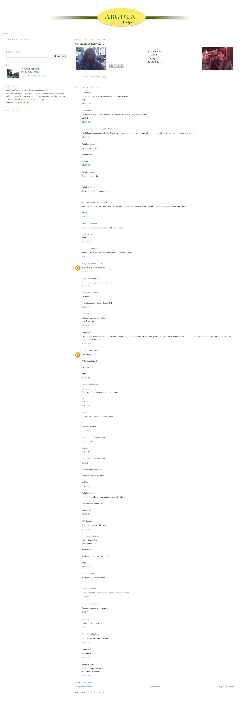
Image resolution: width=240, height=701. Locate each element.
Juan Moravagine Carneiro (92, 202)
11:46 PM (86, 566)
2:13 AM (86, 180)
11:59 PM (86, 165)
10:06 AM (87, 285)
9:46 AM (86, 642)
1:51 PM (86, 378)
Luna (84, 314)
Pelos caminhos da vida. (91, 437)
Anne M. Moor (88, 223)
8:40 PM (86, 452)
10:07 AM (87, 307)
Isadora (85, 110)
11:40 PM (86, 122)
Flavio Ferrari (87, 248)
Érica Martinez (88, 278)
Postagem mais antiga (225, 687)
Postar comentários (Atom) (93, 692)
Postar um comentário (83, 682)
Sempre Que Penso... (90, 263)
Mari (84, 92)
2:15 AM (86, 195)
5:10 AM (86, 582)
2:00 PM (86, 675)
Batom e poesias (88, 385)
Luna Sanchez (87, 350)
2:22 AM (86, 217)
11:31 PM (86, 104)
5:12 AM (86, 612)
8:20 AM (86, 241)
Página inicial (154, 687)
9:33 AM (86, 627)
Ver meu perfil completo (33, 76)
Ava (83, 412)
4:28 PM (86, 406)
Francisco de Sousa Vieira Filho (94, 129)
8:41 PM (86, 486)
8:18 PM (86, 430)
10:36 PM (86, 529)
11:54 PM (86, 137)
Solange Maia (87, 536)
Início (5, 33)
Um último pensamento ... (89, 43)
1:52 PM (86, 657)
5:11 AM (86, 597)
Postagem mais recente (84, 687)
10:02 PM (86, 514)
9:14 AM (86, 272)
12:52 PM (86, 343)
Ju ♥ (83, 521)
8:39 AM (86, 256)
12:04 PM (86, 325)
